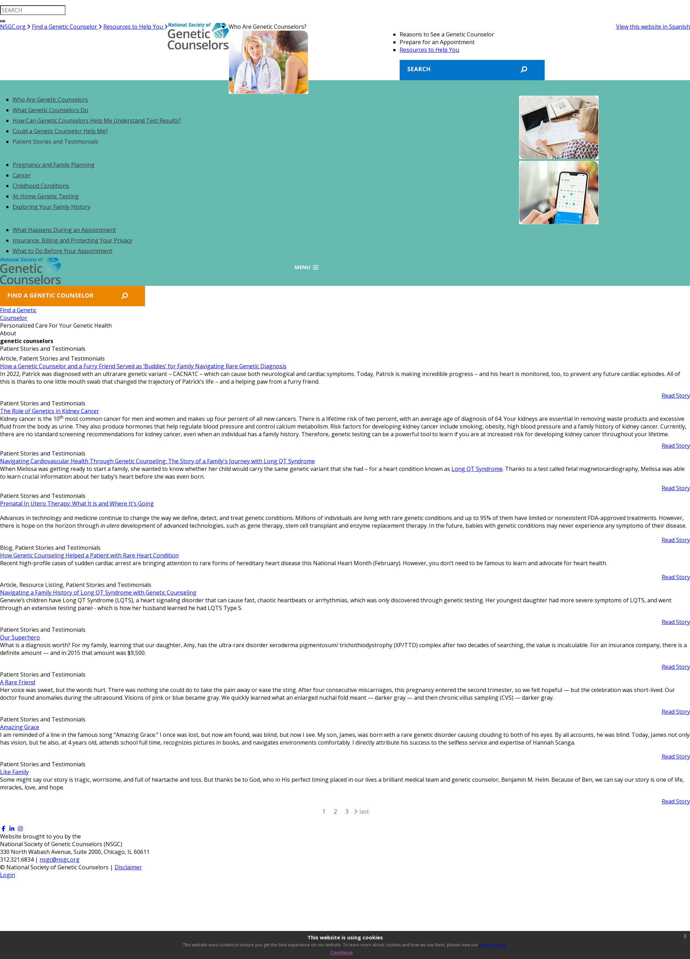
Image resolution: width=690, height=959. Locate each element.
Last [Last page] (364, 811)
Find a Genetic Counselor (67, 26)
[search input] (32, 10)
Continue (341, 952)
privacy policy (492, 945)
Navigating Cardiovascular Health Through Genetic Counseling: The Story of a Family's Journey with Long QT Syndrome (157, 461)
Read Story (676, 395)
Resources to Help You (135, 26)
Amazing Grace (19, 727)
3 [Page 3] (347, 811)
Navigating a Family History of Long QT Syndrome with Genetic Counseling (98, 592)
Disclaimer (128, 867)
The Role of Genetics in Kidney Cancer (49, 411)
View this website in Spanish (653, 26)
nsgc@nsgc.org (60, 859)
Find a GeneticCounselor (24, 314)
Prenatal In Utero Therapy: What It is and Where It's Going (77, 503)
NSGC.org (15, 26)
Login (7, 875)
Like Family (14, 772)
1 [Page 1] (323, 811)
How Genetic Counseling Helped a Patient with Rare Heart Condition (89, 555)
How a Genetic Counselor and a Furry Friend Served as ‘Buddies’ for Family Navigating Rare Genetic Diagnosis (143, 366)
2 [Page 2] (335, 811)
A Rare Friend (17, 682)
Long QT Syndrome (477, 469)
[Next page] (356, 811)
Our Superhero (20, 637)
